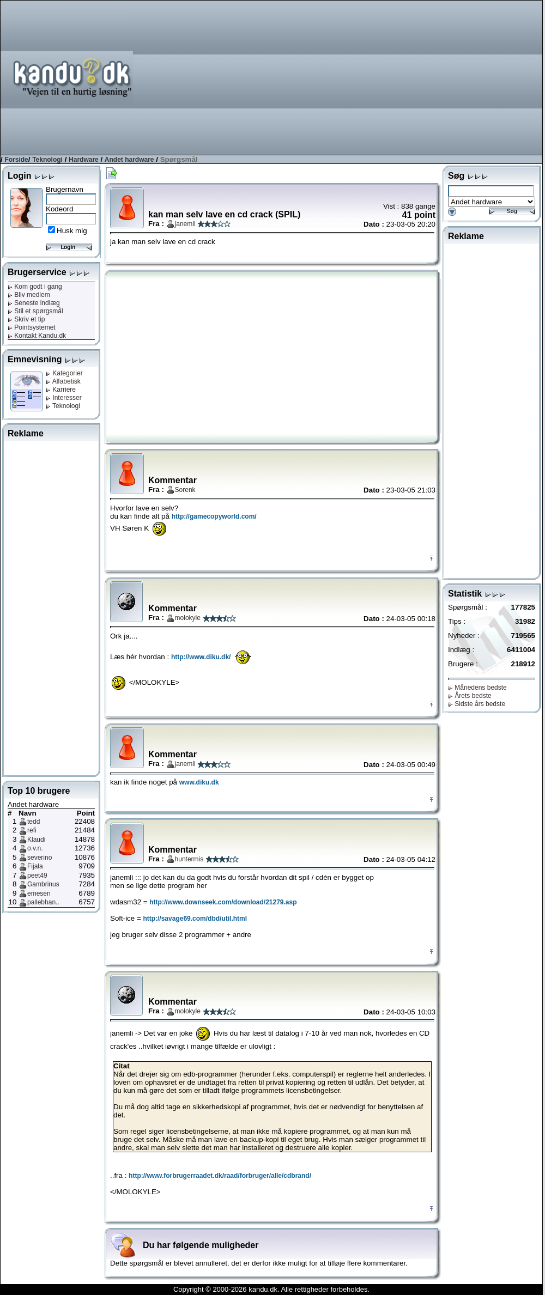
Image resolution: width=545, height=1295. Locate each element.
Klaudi (36, 839)
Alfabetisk (63, 381)
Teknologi (47, 159)
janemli (185, 224)
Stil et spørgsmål (35, 311)
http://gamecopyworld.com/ (214, 516)
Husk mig (72, 231)
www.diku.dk (199, 782)
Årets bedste (470, 696)
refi (32, 830)
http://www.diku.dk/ (201, 657)
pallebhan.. (43, 902)
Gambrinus (43, 884)
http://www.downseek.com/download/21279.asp (222, 902)
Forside (16, 159)
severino (39, 857)
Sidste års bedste (476, 704)
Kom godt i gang (35, 286)
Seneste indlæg (34, 303)
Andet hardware (129, 159)
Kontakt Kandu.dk (37, 335)
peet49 (37, 875)
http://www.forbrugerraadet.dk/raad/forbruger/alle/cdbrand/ (220, 1176)
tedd (33, 821)
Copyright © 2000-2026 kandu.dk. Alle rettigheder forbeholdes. (271, 1289)
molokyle (188, 618)
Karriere (61, 389)
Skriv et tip (26, 319)
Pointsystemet (32, 327)
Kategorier (64, 373)
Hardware (84, 159)
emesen (39, 893)
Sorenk (185, 490)
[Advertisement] (381, 77)
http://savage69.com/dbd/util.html (195, 918)
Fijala (35, 866)
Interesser (64, 398)
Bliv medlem (29, 295)
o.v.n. (35, 848)
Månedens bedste (477, 687)
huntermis (189, 859)
